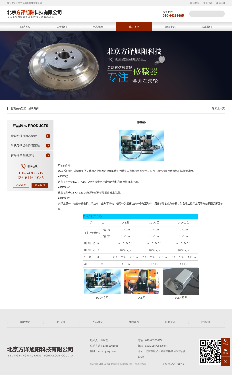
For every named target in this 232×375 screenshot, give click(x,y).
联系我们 (220, 3)
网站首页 (194, 3)
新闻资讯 (170, 26)
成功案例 (134, 26)
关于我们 (207, 3)
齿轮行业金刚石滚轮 (24, 135)
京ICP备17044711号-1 (173, 364)
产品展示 (98, 26)
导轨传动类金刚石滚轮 (25, 145)
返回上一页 (218, 108)
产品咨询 (21, 185)
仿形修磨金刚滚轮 (22, 155)
